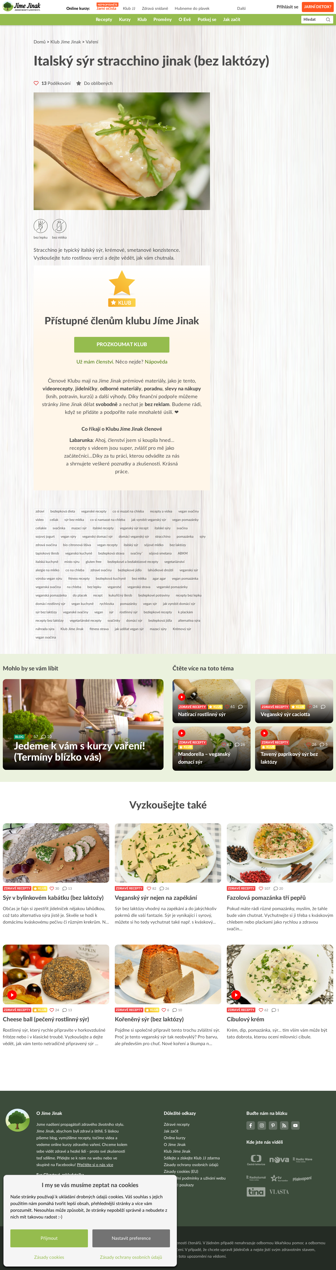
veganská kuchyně (78, 553)
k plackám (185, 612)
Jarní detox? (318, 7)
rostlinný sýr (128, 612)
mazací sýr (79, 528)
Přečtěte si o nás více (95, 1165)
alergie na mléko (47, 570)
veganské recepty (93, 511)
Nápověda (156, 362)
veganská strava (138, 587)
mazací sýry (158, 629)
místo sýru (72, 561)
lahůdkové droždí (160, 570)
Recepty (104, 19)
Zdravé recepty (17, 888)
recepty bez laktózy (50, 620)
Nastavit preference (131, 1238)
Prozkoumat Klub (122, 344)
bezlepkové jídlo (130, 570)
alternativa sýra (189, 620)
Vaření (92, 42)
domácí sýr (134, 620)
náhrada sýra (45, 629)
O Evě (185, 19)
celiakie (41, 528)
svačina (182, 528)
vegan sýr (150, 603)
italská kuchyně (47, 561)
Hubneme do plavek (192, 9)
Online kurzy (174, 1138)
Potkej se (207, 19)
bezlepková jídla (160, 620)
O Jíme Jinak (175, 1145)
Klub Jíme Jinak (65, 42)
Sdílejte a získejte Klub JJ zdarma (192, 1158)
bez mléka (139, 578)
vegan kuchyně (82, 603)
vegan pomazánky (185, 519)
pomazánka (185, 536)
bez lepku (94, 587)
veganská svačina (48, 587)
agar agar (159, 578)
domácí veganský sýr (134, 536)
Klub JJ (129, 9)
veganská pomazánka (51, 595)
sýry (203, 536)
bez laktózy (178, 545)
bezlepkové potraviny (154, 595)
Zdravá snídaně (155, 9)
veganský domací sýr (97, 536)
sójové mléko (154, 545)
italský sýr (131, 545)
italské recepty (103, 528)
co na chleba (75, 570)
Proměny (162, 19)
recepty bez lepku (189, 595)
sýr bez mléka (74, 519)
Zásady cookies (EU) (181, 1172)
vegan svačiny (188, 511)
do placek (80, 595)
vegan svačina (46, 637)
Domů (40, 42)
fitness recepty (79, 578)
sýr (111, 612)
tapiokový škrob (47, 553)
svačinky (114, 620)
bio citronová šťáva (77, 545)
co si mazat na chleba (128, 511)
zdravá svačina (46, 545)
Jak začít (231, 19)
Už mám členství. (95, 362)
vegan (98, 612)
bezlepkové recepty (158, 612)
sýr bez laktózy (46, 612)
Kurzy (125, 19)
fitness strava (99, 629)
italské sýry (163, 528)
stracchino (163, 536)
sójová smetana (160, 553)
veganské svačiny (75, 612)
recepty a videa (161, 511)
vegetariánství (174, 561)
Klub (142, 19)
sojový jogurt (45, 536)
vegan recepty (107, 545)
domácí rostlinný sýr (50, 603)
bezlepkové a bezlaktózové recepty (133, 561)
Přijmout (49, 1238)
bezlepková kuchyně (111, 578)
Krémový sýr (182, 629)
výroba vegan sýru (49, 578)
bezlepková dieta (62, 511)
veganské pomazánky (172, 587)
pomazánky (128, 603)
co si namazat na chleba (107, 519)
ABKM (183, 553)
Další (241, 9)
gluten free (93, 561)
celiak (54, 519)
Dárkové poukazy (179, 1185)
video (40, 519)
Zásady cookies (49, 1257)
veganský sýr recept (134, 528)
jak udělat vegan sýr (129, 629)
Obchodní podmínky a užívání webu (195, 1178)
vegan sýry (68, 536)
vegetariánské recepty (85, 620)
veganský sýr (188, 570)
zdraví (40, 511)
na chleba (74, 587)
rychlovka (107, 603)
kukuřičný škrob (120, 595)
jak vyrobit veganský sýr (148, 519)
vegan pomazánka (185, 578)
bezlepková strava (111, 553)
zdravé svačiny (101, 570)
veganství (114, 587)
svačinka (59, 528)
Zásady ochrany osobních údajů (191, 1165)
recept (97, 595)
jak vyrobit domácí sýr (179, 603)
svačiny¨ (136, 553)
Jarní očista (106, 9)
